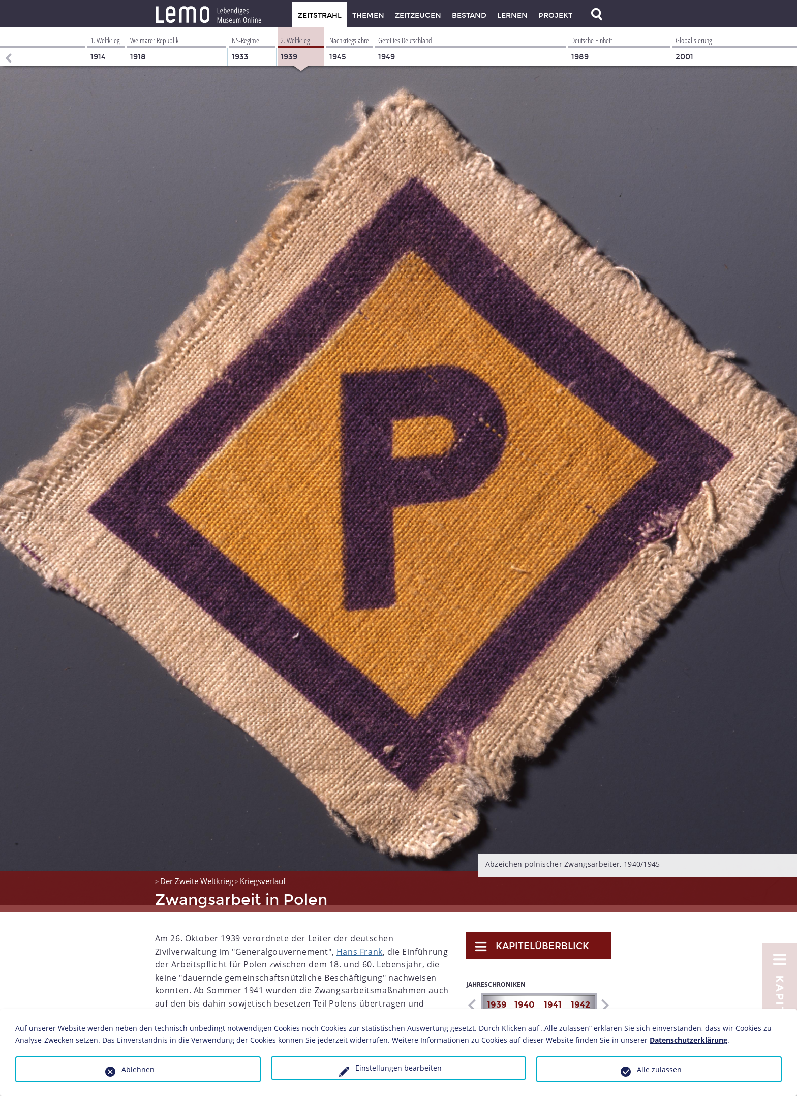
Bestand (469, 15)
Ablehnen (138, 1069)
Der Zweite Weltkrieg (196, 874)
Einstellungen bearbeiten (398, 1068)
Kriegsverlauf (263, 874)
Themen (368, 15)
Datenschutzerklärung (688, 1040)
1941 (553, 998)
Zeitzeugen (418, 15)
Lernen (512, 15)
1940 (524, 998)
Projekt (555, 15)
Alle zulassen (659, 1069)
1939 (497, 998)
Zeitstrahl (320, 15)
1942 (580, 998)
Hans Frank (359, 945)
